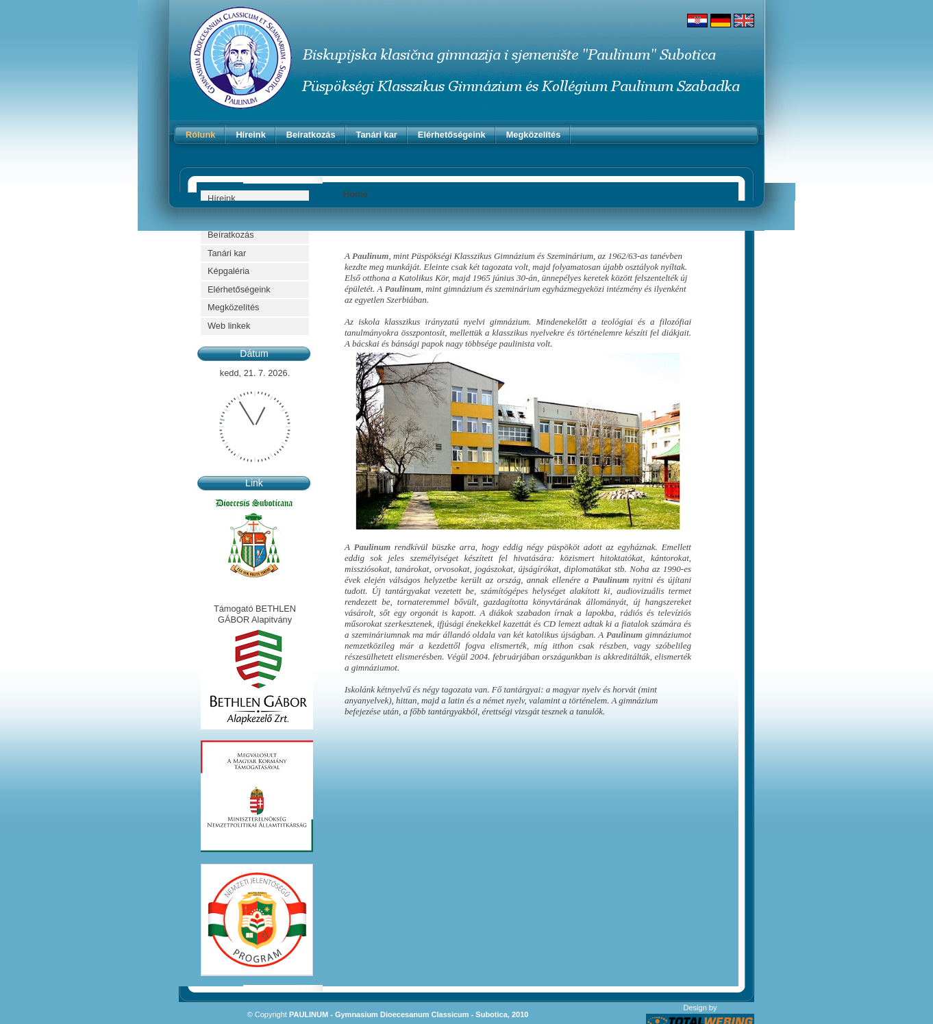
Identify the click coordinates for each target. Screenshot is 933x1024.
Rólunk (200, 134)
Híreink (250, 134)
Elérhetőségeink (452, 134)
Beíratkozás (311, 134)
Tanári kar (376, 134)
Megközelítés (533, 134)
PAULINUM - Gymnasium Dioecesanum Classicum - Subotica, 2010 (408, 1014)
